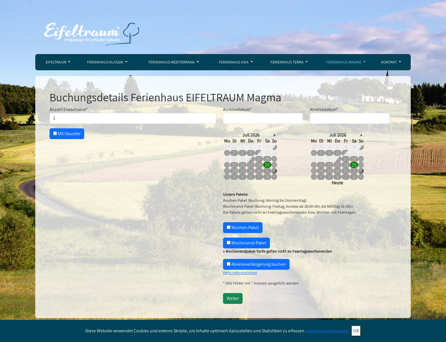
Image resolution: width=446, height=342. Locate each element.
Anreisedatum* (237, 109)
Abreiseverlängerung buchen (256, 264)
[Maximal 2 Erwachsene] (132, 118)
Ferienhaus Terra (287, 62)
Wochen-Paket (243, 227)
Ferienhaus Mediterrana (172, 62)
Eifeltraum (56, 62)
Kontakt (389, 62)
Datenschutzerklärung (327, 331)
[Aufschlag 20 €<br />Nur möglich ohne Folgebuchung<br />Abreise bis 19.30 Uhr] (228, 264)
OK (356, 331)
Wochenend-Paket (246, 243)
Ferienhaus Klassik (105, 62)
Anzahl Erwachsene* (68, 109)
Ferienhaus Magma (344, 62)
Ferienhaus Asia (234, 62)
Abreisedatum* (324, 109)
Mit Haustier (66, 134)
